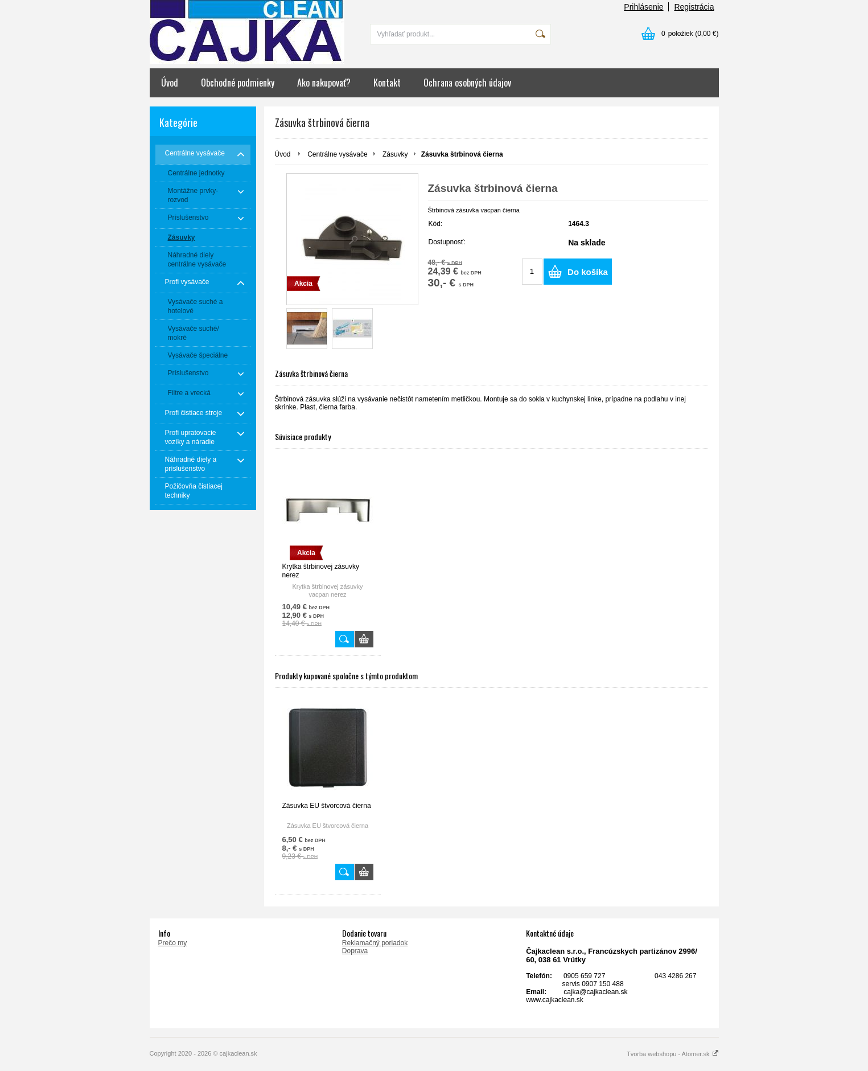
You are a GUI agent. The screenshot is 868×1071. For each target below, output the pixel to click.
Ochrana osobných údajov (467, 82)
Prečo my (172, 943)
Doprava (355, 951)
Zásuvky (395, 154)
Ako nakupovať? (324, 82)
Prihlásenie (643, 6)
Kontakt (387, 82)
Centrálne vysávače (337, 154)
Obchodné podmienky (237, 82)
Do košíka (587, 272)
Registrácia (694, 6)
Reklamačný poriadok (375, 943)
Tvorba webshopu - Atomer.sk (673, 1054)
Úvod (169, 82)
